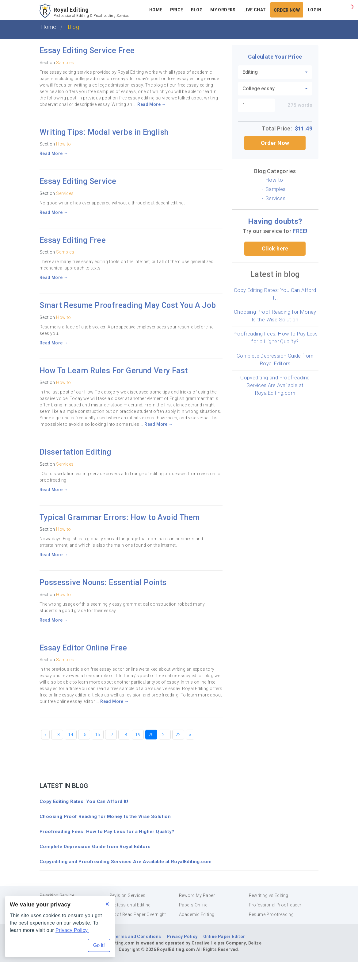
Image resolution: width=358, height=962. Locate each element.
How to (63, 144)
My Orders (223, 9)
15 (84, 734)
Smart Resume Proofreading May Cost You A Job (128, 305)
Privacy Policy (182, 936)
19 (137, 734)
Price (176, 9)
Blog (197, 9)
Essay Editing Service (78, 181)
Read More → (151, 104)
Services (65, 193)
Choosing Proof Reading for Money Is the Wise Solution (105, 816)
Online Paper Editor (224, 936)
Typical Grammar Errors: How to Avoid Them (120, 517)
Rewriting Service (57, 895)
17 (111, 734)
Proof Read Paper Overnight (137, 914)
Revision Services (127, 895)
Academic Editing (196, 914)
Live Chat (254, 9)
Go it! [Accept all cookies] (99, 945)
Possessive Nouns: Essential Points (103, 582)
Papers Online (193, 904)
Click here (275, 248)
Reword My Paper (197, 895)
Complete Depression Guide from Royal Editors (95, 846)
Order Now (287, 10)
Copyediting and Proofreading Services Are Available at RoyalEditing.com (275, 385)
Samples (65, 62)
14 (70, 734)
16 (97, 734)
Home (155, 9)
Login (314, 9)
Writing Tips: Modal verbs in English (104, 132)
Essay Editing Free (73, 240)
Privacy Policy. (72, 930)
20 (151, 734)
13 (57, 734)
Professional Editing (130, 904)
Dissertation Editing (75, 452)
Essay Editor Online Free (83, 647)
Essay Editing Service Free (87, 50)
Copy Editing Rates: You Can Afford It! (84, 801)
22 (178, 734)
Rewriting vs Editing (268, 895)
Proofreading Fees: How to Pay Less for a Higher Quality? (107, 831)
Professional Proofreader (275, 904)
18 (124, 734)
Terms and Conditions (137, 936)
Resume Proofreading (271, 914)
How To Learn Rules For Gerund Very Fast (114, 370)
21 (164, 734)
